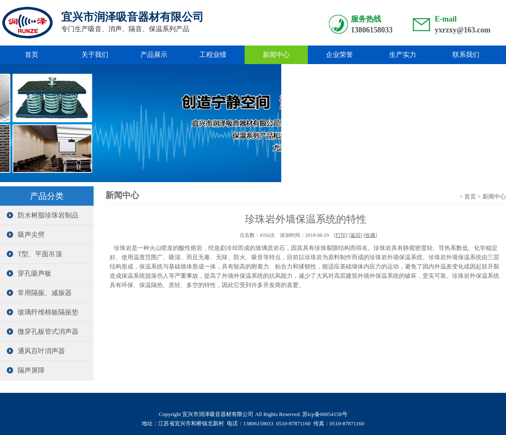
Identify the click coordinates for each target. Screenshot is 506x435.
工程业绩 (212, 54)
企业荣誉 (339, 54)
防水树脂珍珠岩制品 (41, 215)
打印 (341, 235)
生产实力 (402, 54)
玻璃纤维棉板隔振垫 (41, 312)
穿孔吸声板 (27, 273)
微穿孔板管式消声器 (41, 331)
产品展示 (153, 54)
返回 (355, 235)
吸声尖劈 (24, 234)
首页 (31, 54)
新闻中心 (276, 54)
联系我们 (465, 54)
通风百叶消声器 (34, 350)
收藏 (370, 235)
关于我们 (94, 54)
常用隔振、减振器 (38, 292)
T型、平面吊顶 (33, 254)
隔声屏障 (24, 370)
